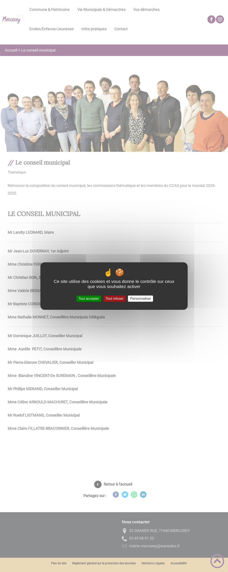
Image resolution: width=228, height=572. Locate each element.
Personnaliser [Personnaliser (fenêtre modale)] (140, 298)
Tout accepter (89, 298)
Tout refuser (114, 298)
